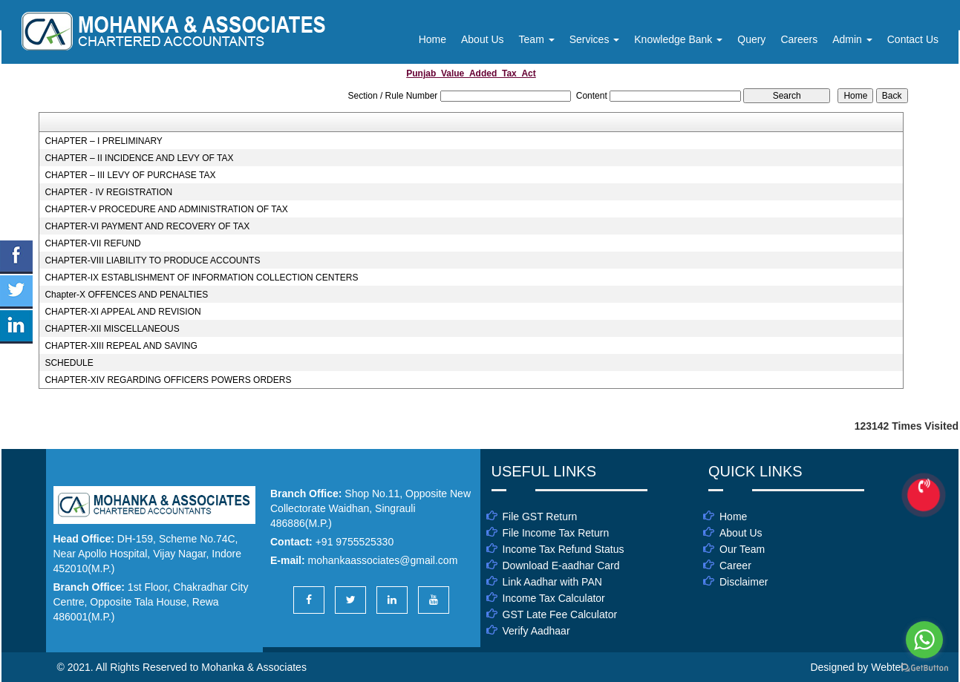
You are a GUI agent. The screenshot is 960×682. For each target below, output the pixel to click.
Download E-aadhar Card (561, 565)
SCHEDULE (69, 363)
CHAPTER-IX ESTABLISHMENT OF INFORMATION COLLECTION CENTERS (201, 277)
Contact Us (912, 39)
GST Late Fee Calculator (560, 614)
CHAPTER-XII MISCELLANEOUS (112, 329)
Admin (852, 39)
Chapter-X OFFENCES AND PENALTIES (126, 294)
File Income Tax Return (556, 533)
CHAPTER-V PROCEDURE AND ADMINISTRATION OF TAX (166, 209)
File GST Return (540, 516)
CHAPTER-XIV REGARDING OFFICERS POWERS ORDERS (168, 380)
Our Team (742, 549)
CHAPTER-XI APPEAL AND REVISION (122, 311)
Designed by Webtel (856, 667)
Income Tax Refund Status (563, 549)
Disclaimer (743, 582)
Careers (798, 39)
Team (537, 39)
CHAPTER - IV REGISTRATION (108, 192)
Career (735, 565)
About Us (482, 39)
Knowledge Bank (678, 39)
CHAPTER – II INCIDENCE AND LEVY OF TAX (139, 158)
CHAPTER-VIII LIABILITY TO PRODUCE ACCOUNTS (152, 260)
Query (751, 39)
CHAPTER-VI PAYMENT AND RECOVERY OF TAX (147, 226)
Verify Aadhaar (536, 631)
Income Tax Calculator (554, 598)
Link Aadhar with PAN (552, 582)
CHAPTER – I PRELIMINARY (103, 141)
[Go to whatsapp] (924, 639)
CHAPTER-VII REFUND (92, 243)
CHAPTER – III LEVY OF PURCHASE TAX (130, 175)
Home (432, 39)
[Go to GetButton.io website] (924, 667)
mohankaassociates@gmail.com (383, 560)
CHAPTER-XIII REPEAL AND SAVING (121, 346)
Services (594, 39)
